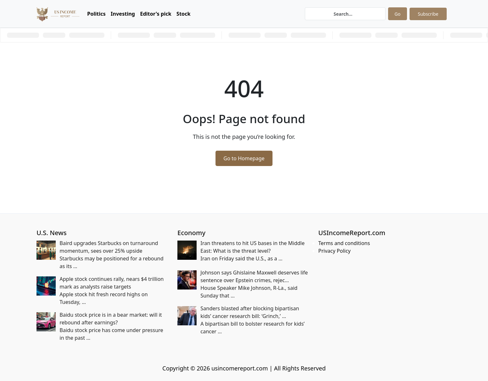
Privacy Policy (334, 250)
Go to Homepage (244, 158)
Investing (123, 13)
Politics (96, 13)
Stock (183, 13)
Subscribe (428, 14)
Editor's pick (155, 13)
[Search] (345, 13)
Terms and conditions (344, 243)
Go (397, 14)
